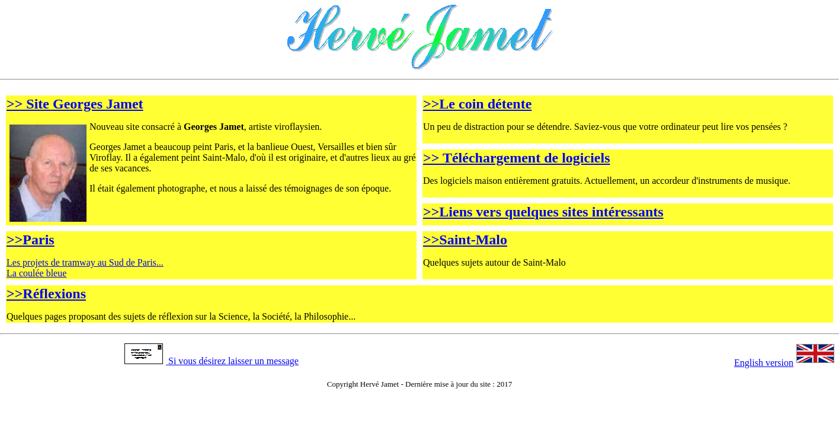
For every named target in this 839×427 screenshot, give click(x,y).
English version (784, 363)
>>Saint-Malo (465, 239)
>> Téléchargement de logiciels (516, 157)
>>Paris (31, 239)
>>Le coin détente (477, 103)
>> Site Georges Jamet (75, 103)
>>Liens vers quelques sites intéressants (543, 211)
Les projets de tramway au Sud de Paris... (85, 262)
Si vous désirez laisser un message (211, 361)
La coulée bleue (36, 273)
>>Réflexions (46, 293)
